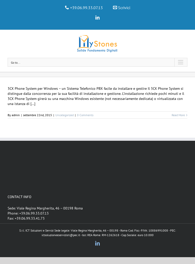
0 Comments (85, 115)
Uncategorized (64, 115)
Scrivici (124, 7)
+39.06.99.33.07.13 (86, 7)
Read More (178, 115)
